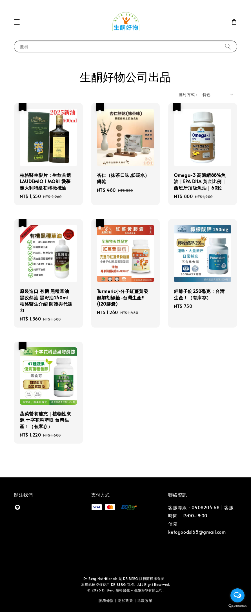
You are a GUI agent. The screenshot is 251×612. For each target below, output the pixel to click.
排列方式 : (188, 94)
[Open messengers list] (237, 595)
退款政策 (145, 600)
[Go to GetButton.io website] (237, 606)
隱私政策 (125, 600)
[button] (17, 22)
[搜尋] (228, 46)
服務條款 (106, 600)
